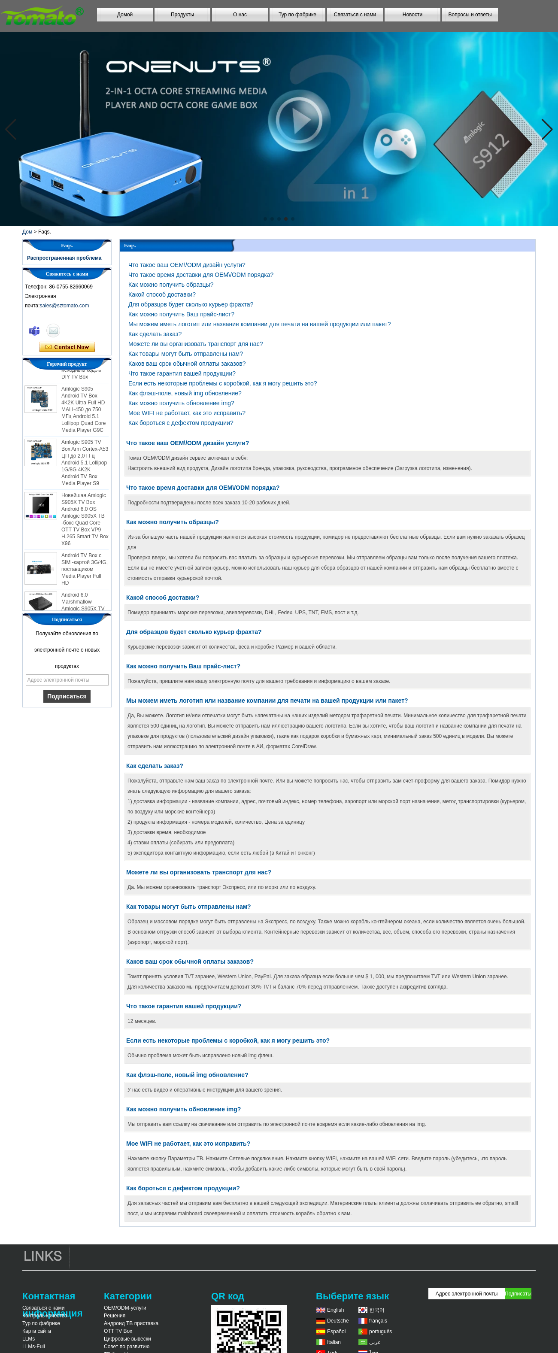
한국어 (377, 1310)
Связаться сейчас (67, 347)
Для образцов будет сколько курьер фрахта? (190, 304)
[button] (265, 219)
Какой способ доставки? (162, 294)
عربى (375, 1342)
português (380, 1332)
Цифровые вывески (127, 1339)
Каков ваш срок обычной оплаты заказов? (187, 363)
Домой (125, 15)
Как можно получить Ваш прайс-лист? (181, 314)
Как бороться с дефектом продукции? (181, 422)
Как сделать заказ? (155, 334)
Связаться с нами (355, 15)
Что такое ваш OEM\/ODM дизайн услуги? (187, 264)
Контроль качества (44, 1316)
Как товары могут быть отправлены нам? (185, 353)
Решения (114, 1316)
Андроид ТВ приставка (131, 1323)
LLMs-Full (33, 1347)
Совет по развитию (126, 1347)
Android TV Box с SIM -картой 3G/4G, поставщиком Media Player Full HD (84, 572)
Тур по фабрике (297, 15)
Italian (334, 1342)
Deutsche (338, 1321)
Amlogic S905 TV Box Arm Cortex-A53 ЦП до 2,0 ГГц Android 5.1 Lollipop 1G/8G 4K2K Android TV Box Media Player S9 (84, 465)
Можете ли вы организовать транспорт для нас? (195, 343)
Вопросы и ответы (469, 15)
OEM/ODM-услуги (125, 1308)
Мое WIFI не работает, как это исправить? (187, 413)
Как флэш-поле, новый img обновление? (185, 393)
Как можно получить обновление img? (181, 403)
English (335, 1310)
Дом (27, 232)
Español (336, 1332)
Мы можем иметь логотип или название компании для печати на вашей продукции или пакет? (259, 324)
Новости (412, 15)
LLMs (28, 1339)
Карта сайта (36, 1331)
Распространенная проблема (64, 258)
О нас (240, 15)
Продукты (182, 15)
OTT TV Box (118, 1331)
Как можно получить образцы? (170, 284)
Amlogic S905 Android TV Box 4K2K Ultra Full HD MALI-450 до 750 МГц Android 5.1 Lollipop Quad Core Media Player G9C (83, 412)
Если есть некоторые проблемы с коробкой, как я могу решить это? (222, 383)
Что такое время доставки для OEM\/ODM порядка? (200, 274)
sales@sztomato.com (64, 306)
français (378, 1321)
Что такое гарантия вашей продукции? (182, 373)
